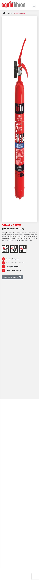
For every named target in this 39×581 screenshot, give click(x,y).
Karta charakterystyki (11, 270)
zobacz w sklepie (12, 277)
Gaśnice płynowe (19, 13)
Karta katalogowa (10, 259)
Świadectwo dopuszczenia (13, 263)
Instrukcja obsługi (10, 267)
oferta (9, 13)
